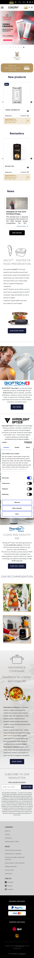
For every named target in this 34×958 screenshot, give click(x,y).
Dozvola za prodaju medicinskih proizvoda (15, 858)
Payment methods (17, 901)
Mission (7, 834)
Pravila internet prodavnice (13, 850)
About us (7, 831)
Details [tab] (17, 447)
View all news (17, 233)
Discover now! (17, 330)
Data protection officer (12, 841)
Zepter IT (22, 953)
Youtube (9, 886)
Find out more (22, 226)
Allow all (17, 502)
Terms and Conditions (11, 794)
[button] (10, 47)
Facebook (10, 882)
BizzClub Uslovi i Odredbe (13, 853)
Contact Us (8, 838)
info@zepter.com (19, 945)
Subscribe (27, 787)
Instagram (10, 889)
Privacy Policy (16, 814)
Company (9, 827)
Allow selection (17, 508)
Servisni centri (9, 870)
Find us (8, 878)
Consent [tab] (6, 447)
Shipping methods (17, 922)
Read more (17, 761)
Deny (17, 514)
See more (17, 407)
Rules (7, 846)
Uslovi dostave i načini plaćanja (14, 863)
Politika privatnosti (10, 866)
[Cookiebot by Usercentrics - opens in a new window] (24, 442)
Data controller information (17, 782)
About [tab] (28, 447)
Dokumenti (8, 873)
